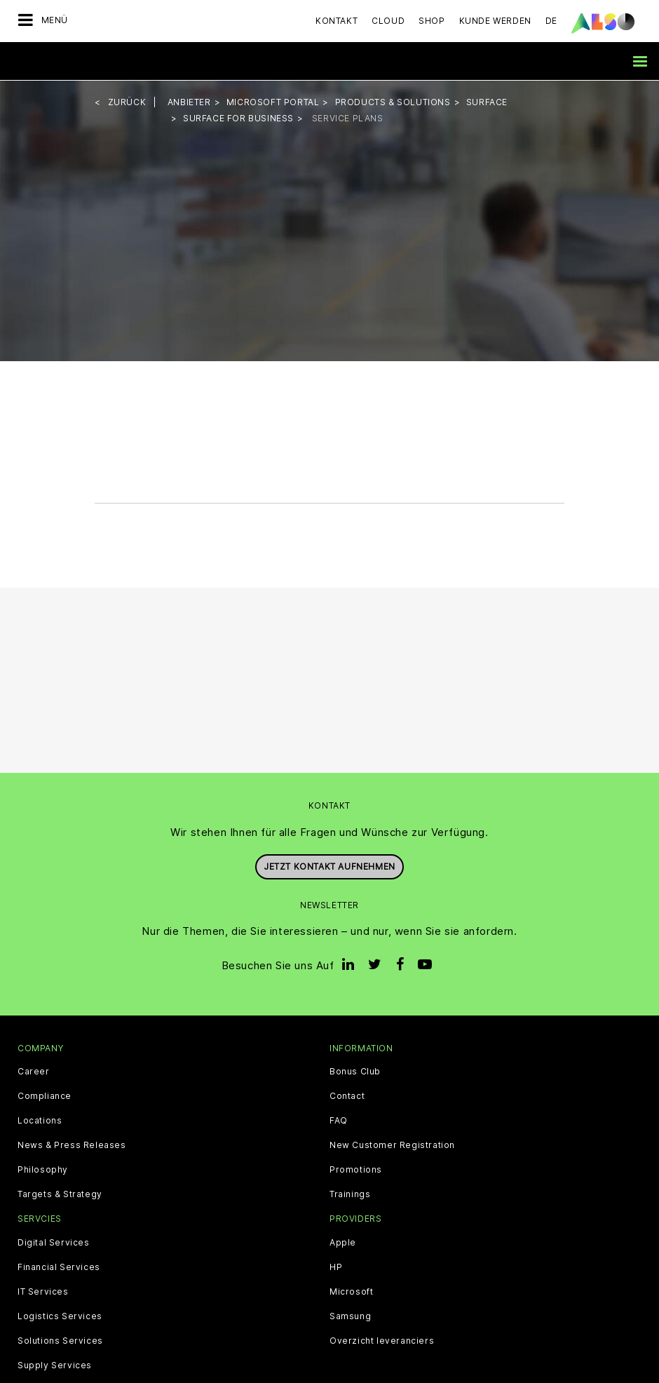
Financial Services (59, 1266)
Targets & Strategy (60, 1194)
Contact (347, 1095)
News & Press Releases (72, 1144)
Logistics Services (60, 1315)
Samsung (350, 1315)
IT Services (43, 1290)
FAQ (339, 1120)
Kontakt (336, 20)
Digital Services (54, 1241)
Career (34, 1071)
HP (336, 1266)
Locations (40, 1120)
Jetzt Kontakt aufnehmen (329, 866)
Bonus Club (355, 1071)
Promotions (356, 1169)
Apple (343, 1241)
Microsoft (351, 1290)
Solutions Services (60, 1339)
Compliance (45, 1095)
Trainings (350, 1194)
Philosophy (43, 1169)
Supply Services (55, 1364)
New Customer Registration (392, 1144)
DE (551, 20)
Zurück (127, 101)
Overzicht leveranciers (382, 1339)
